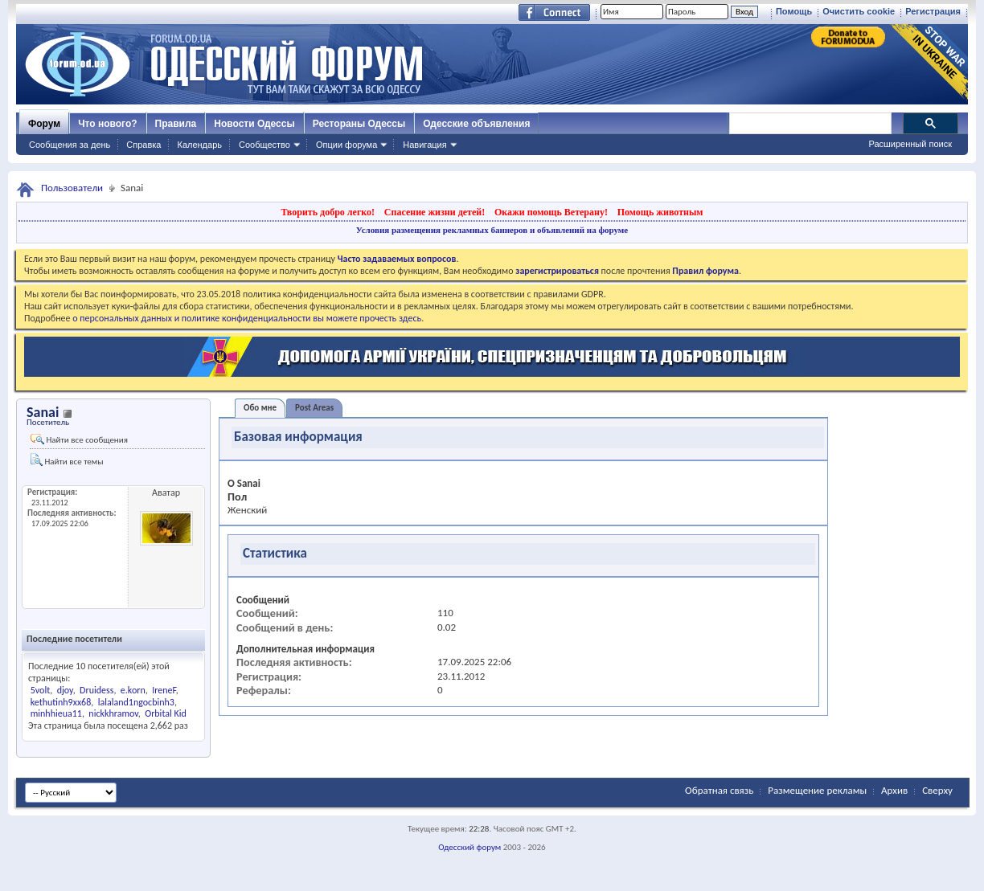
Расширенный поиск (910, 144)
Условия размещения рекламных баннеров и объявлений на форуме (492, 230)
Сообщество (264, 144)
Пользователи (72, 188)
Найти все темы (67, 460)
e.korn (133, 690)
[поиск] (809, 123)
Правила (176, 123)
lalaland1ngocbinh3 (136, 702)
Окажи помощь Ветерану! (551, 212)
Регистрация (933, 11)
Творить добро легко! (328, 212)
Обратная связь (719, 790)
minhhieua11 (56, 713)
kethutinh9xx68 (61, 702)
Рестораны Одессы (359, 123)
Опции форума (346, 144)
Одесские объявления (476, 123)
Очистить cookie (858, 11)
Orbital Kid (166, 713)
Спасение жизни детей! (434, 212)
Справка (143, 144)
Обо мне (260, 408)
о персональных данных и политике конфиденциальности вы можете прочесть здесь (246, 318)
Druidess (96, 690)
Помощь (794, 11)
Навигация (424, 144)
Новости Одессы (254, 123)
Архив (894, 790)
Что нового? (107, 123)
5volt (41, 690)
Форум (44, 123)
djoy (65, 690)
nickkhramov (112, 713)
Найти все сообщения (79, 439)
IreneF (164, 690)
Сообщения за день (69, 144)
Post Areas (314, 408)
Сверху (937, 790)
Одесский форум (469, 847)
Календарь (199, 144)
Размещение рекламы (817, 790)
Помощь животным (660, 212)
